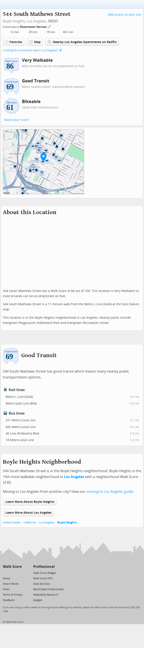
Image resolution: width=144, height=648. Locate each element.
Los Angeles (36, 21)
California (29, 522)
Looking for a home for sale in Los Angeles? (30, 50)
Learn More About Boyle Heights (29, 502)
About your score (16, 120)
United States (11, 522)
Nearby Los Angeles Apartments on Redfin (82, 42)
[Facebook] (12, 572)
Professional (44, 567)
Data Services (41, 583)
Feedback (8, 600)
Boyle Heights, (14, 21)
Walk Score (12, 567)
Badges (37, 600)
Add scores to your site (124, 15)
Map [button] (35, 42)
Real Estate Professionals (48, 589)
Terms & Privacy (12, 594)
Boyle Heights (67, 522)
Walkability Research (45, 594)
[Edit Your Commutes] (49, 26)
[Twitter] (5, 572)
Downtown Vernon (33, 26)
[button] (43, 157)
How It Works (11, 583)
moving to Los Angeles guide (109, 492)
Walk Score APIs (43, 578)
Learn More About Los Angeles (28, 513)
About (6, 578)
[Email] (18, 572)
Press (6, 589)
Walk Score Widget (44, 573)
